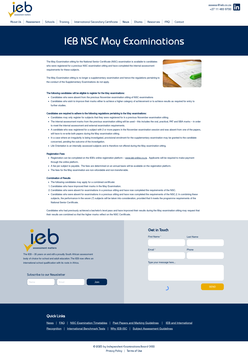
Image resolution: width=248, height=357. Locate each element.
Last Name (192, 237)
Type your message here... (162, 262)
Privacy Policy (114, 350)
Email (151, 249)
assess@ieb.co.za (219, 5)
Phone (190, 249)
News (50, 323)
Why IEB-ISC (119, 328)
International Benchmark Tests (86, 328)
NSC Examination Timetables (88, 323)
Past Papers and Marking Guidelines (136, 323)
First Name (154, 236)
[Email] (70, 282)
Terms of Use (134, 350)
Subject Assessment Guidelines (153, 328)
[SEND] (212, 286)
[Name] (40, 282)
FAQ (62, 323)
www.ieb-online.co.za (136, 157)
